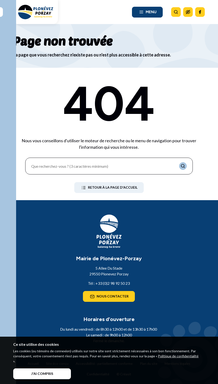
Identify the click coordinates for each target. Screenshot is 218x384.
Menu (147, 12)
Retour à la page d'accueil (109, 188)
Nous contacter (109, 296)
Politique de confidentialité (178, 356)
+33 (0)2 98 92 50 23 (112, 283)
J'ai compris (42, 374)
